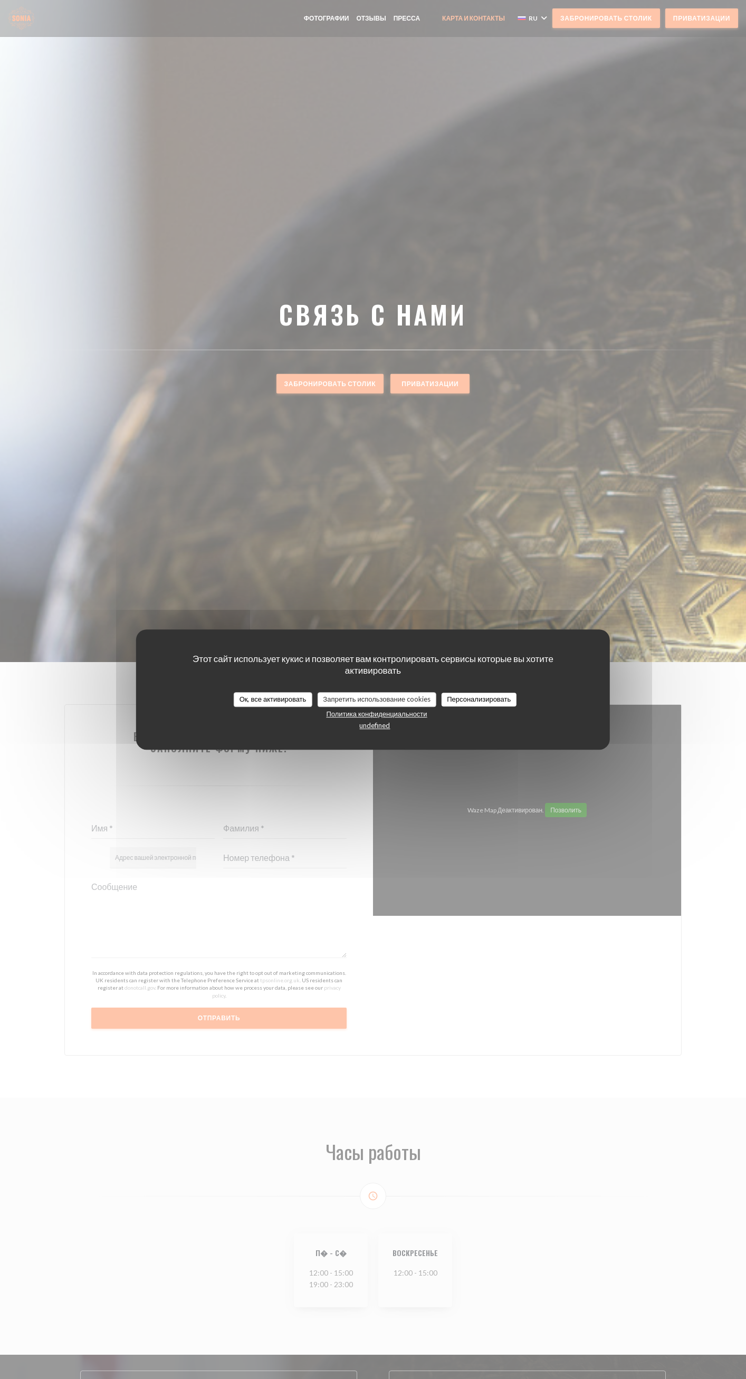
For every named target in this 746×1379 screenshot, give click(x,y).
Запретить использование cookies (377, 699)
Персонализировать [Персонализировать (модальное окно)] (479, 699)
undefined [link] (374, 725)
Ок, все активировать (273, 699)
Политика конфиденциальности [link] (376, 714)
